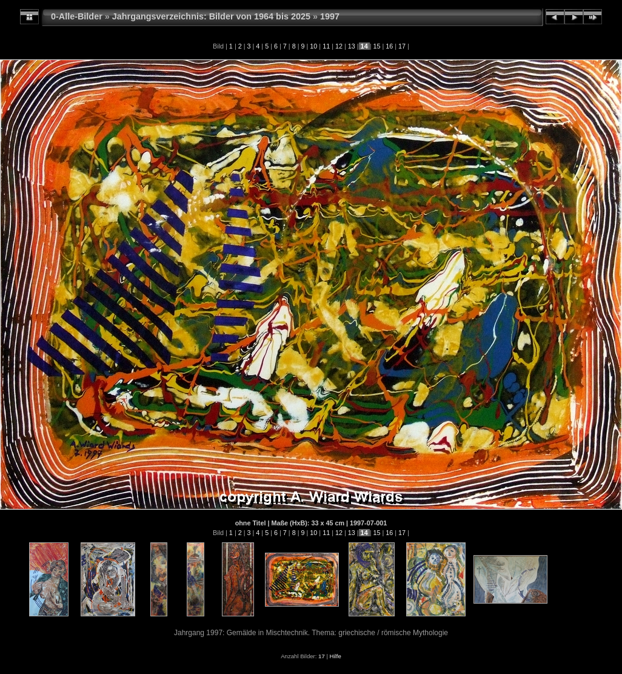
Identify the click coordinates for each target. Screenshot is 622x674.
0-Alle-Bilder (76, 16)
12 (338, 46)
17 (401, 46)
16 (389, 46)
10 (313, 46)
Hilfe (335, 656)
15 (376, 46)
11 (326, 46)
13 (351, 46)
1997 (329, 16)
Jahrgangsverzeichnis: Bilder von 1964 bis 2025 (211, 16)
